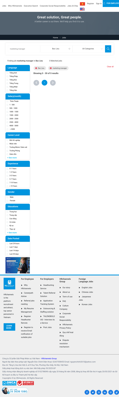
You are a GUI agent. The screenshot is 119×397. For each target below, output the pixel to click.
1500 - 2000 (12, 115)
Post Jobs (47, 327)
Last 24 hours (13, 243)
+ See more (12, 158)
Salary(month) (14, 96)
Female (11, 201)
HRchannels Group (65, 280)
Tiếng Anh (12, 73)
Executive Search (31, 6)
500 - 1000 (12, 108)
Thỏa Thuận (13, 101)
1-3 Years (11, 172)
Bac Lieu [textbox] (55, 49)
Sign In (99, 3)
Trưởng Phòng (13, 151)
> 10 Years (12, 186)
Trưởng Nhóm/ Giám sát (17, 147)
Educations (13, 206)
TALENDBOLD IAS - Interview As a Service (47, 319)
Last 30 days (13, 254)
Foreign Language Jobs (86, 280)
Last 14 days (13, 250)
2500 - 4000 (12, 122)
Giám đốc (12, 154)
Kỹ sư (10, 226)
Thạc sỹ (11, 229)
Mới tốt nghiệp (13, 140)
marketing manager (58, 68)
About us (66, 292)
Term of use (67, 297)
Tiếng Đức (12, 80)
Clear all (110, 67)
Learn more (9, 327)
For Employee (27, 279)
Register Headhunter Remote (26, 319)
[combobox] (56, 48)
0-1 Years (11, 169)
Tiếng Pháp (12, 76)
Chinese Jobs (87, 292)
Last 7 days (12, 247)
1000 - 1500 (12, 112)
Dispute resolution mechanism (64, 343)
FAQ (64, 301)
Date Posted (13, 238)
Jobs (4, 6)
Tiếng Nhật (12, 87)
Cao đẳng (12, 219)
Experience (13, 163)
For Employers (47, 279)
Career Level (14, 135)
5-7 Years (11, 179)
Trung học (12, 212)
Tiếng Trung (12, 83)
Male (10, 197)
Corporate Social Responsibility (52, 6)
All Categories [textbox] (88, 49)
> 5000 (11, 129)
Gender (11, 192)
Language (12, 67)
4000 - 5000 (12, 126)
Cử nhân (11, 222)
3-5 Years (11, 176)
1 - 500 (11, 105)
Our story (66, 287)
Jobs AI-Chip (72, 6)
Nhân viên (12, 144)
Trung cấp (12, 215)
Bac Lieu (39, 68)
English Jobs (87, 287)
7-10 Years (12, 182)
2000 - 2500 (12, 119)
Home (55, 38)
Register (90, 3)
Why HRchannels (15, 6)
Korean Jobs (87, 304)
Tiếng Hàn (12, 90)
